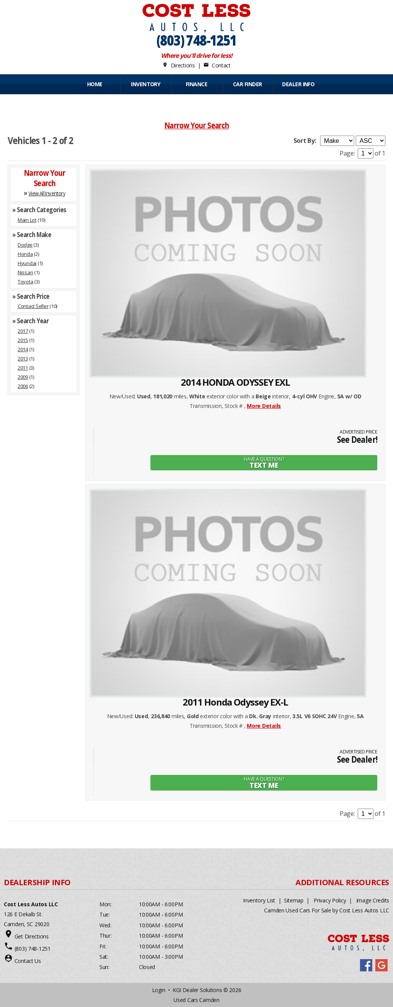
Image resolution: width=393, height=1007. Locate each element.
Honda (25, 254)
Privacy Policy (330, 900)
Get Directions (32, 936)
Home (94, 84)
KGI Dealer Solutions (197, 989)
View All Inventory (46, 193)
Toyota (25, 281)
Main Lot (27, 219)
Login (158, 989)
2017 (23, 330)
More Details (264, 405)
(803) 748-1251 (197, 40)
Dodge (25, 244)
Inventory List (259, 900)
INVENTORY (145, 84)
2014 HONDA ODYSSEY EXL (235, 382)
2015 (23, 340)
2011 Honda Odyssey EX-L (235, 702)
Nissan (25, 272)
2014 (23, 349)
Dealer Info (298, 84)
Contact (216, 65)
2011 (23, 367)
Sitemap (294, 900)
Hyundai (27, 263)
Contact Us (28, 960)
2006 (23, 386)
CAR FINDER (247, 84)
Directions (178, 65)
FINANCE (196, 84)
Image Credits (372, 900)
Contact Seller (33, 306)
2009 (23, 376)
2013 (23, 358)
